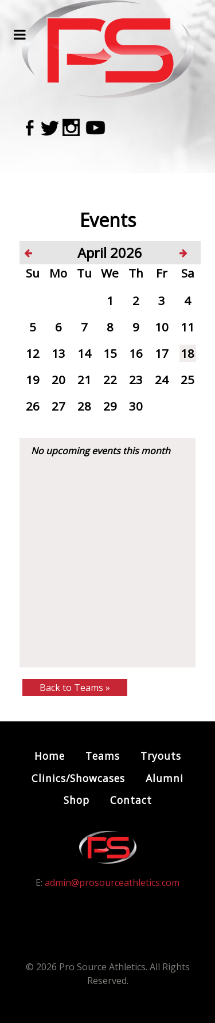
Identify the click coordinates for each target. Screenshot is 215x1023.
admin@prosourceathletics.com (112, 882)
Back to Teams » (75, 687)
